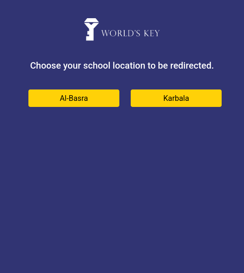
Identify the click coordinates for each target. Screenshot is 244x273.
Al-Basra (74, 98)
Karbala (176, 98)
